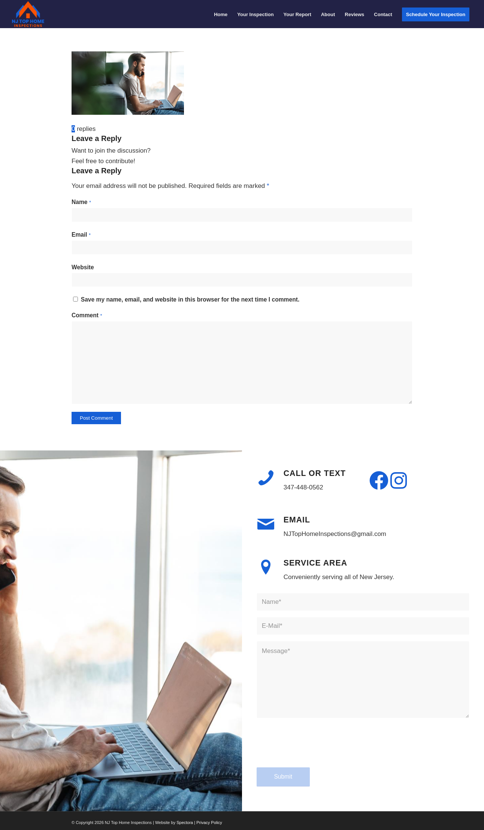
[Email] (266, 524)
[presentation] (313, 749)
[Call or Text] (266, 477)
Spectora (185, 822)
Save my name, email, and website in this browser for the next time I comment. (190, 299)
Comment (87, 315)
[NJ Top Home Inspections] (28, 14)
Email (81, 234)
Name (81, 202)
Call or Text (315, 473)
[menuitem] (220, 14)
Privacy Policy (209, 822)
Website (83, 267)
